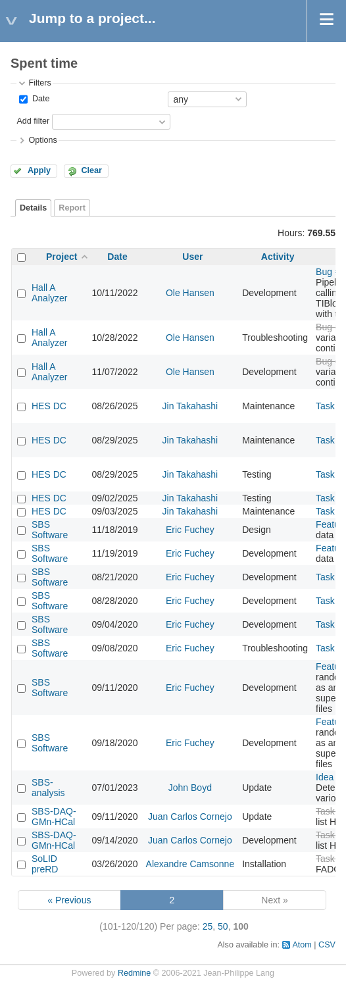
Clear (91, 170)
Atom (301, 944)
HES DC (49, 406)
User (192, 256)
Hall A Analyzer (49, 292)
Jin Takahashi (190, 406)
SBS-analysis (48, 787)
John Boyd (190, 787)
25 (208, 926)
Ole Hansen (190, 293)
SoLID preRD (45, 863)
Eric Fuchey (190, 529)
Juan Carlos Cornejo (190, 816)
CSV (326, 944)
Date (39, 98)
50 (223, 926)
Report (72, 208)
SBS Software (50, 529)
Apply (39, 170)
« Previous (69, 900)
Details (33, 208)
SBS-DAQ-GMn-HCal (54, 816)
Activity (278, 256)
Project (61, 256)
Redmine (134, 973)
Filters (39, 83)
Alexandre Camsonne (190, 864)
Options (42, 140)
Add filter (32, 121)
